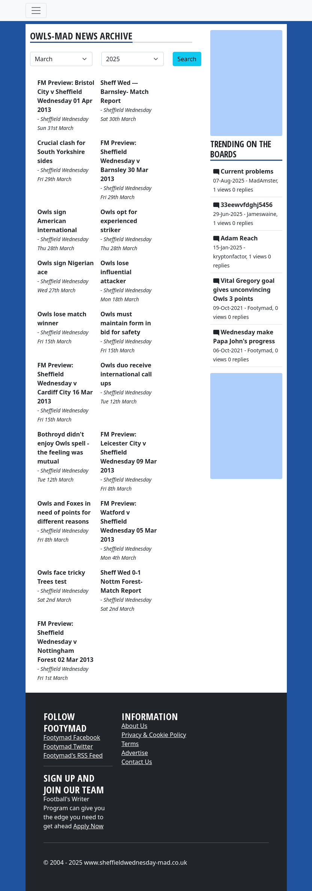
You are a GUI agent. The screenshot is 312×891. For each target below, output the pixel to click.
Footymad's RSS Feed (73, 755)
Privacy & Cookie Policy (154, 735)
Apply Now (88, 826)
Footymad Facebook (72, 737)
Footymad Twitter (68, 746)
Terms (130, 744)
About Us (135, 726)
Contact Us (137, 762)
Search (187, 59)
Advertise (135, 753)
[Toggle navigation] (36, 10)
